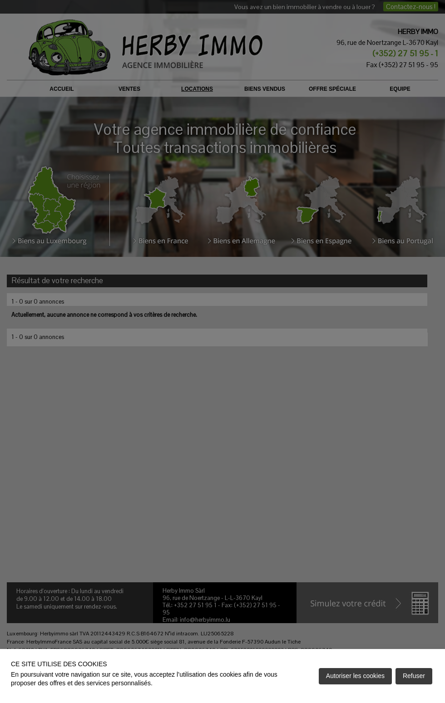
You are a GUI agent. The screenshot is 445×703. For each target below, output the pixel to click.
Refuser (414, 675)
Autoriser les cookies (355, 675)
